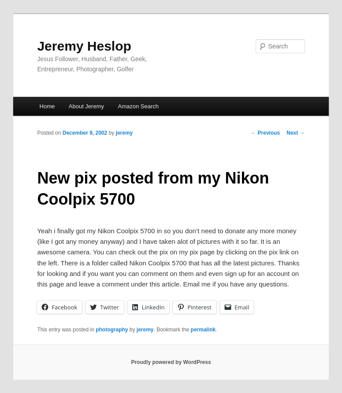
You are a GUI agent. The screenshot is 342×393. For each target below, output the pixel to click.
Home (47, 106)
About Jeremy (86, 106)
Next (295, 133)
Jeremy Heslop (84, 46)
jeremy (124, 133)
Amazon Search (138, 106)
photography (112, 330)
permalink (203, 330)
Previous (265, 133)
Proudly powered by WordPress (171, 362)
